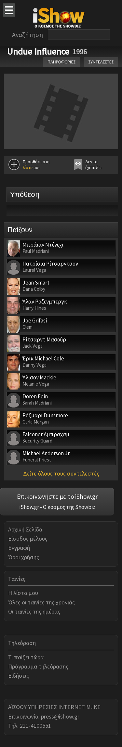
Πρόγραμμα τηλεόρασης (38, 666)
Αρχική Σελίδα (25, 529)
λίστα (28, 167)
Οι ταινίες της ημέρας (34, 611)
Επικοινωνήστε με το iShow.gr (57, 496)
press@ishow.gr (60, 716)
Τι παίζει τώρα (26, 657)
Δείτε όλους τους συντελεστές (61, 473)
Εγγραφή (19, 547)
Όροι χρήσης (23, 557)
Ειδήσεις (18, 675)
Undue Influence (38, 51)
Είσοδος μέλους (27, 538)
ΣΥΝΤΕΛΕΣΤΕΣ (101, 62)
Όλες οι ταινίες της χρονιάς (41, 602)
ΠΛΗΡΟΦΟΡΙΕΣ (61, 62)
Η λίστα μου (23, 593)
